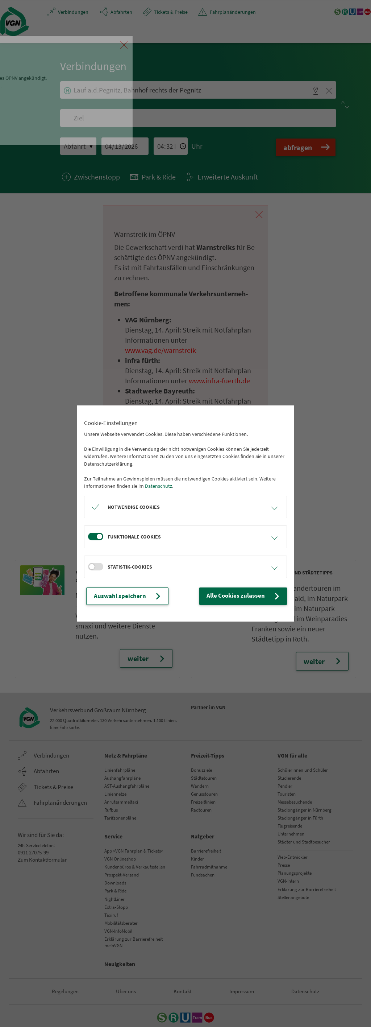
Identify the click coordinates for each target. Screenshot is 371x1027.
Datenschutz (158, 486)
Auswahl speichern (122, 596)
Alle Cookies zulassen (250, 596)
